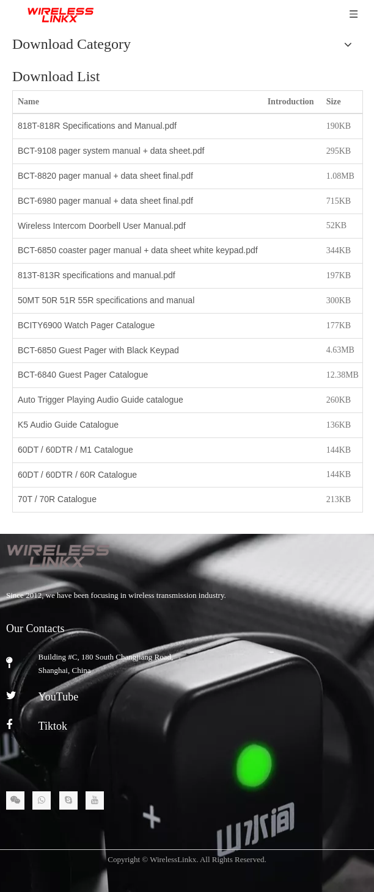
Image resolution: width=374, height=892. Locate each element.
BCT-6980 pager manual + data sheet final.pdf (105, 201)
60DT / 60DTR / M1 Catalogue (75, 450)
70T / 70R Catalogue (57, 499)
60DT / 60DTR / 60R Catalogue (77, 475)
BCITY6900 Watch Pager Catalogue (86, 325)
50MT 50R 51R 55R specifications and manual (106, 300)
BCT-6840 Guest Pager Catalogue (83, 374)
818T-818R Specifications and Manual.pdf (97, 126)
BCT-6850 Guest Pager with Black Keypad (98, 350)
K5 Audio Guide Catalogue (68, 425)
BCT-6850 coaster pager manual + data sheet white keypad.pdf (138, 250)
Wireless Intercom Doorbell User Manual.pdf (102, 226)
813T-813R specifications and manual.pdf (96, 275)
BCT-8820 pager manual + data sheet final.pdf (105, 176)
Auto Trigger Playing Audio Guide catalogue (100, 400)
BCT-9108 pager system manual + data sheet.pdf (111, 151)
